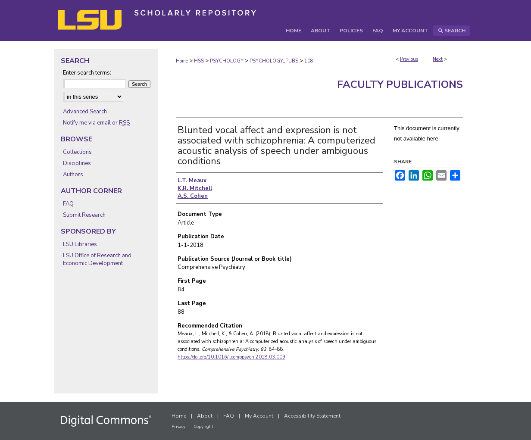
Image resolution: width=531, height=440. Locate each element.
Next (438, 59)
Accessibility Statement (312, 415)
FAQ (68, 204)
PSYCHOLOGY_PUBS (274, 61)
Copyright (203, 427)
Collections (77, 152)
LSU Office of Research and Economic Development (97, 259)
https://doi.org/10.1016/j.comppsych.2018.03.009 (231, 357)
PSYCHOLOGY (227, 61)
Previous (409, 59)
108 (308, 61)
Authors (73, 174)
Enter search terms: (87, 73)
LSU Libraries (80, 244)
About (204, 415)
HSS (199, 61)
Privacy (178, 427)
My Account (259, 415)
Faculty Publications (400, 84)
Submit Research (84, 215)
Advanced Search (85, 111)
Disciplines (77, 163)
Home (182, 61)
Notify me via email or (96, 123)
